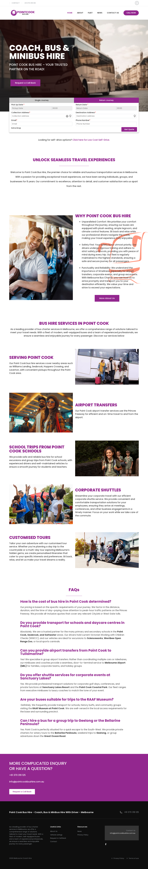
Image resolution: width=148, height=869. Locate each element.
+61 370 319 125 (30, 3)
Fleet (90, 13)
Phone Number (83, 120)
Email (14, 120)
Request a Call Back (58, 838)
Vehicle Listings (56, 835)
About (80, 13)
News (99, 13)
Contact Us (113, 13)
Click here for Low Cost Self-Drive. (91, 139)
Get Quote (129, 129)
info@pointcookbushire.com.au (122, 833)
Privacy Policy (82, 835)
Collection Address (20, 112)
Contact (16, 3)
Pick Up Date (17, 104)
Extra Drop (16, 128)
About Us (53, 831)
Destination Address (86, 112)
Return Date (82, 104)
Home (69, 13)
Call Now (131, 13)
